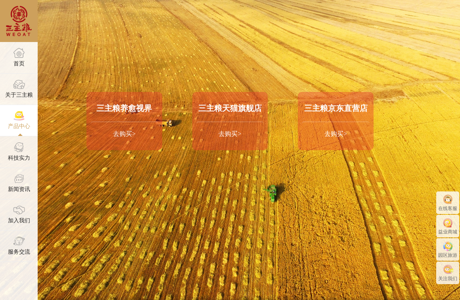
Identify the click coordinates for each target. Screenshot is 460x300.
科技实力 (19, 151)
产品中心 (19, 120)
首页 (19, 57)
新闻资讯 (19, 183)
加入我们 (19, 214)
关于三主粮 (19, 89)
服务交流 (19, 246)
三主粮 (19, 21)
